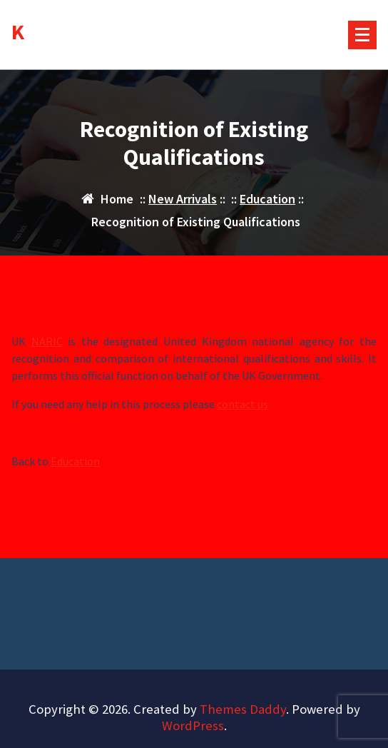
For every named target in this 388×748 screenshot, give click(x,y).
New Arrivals (182, 199)
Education (267, 199)
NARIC (47, 342)
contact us (242, 405)
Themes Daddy (243, 709)
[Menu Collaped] (362, 35)
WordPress (193, 725)
